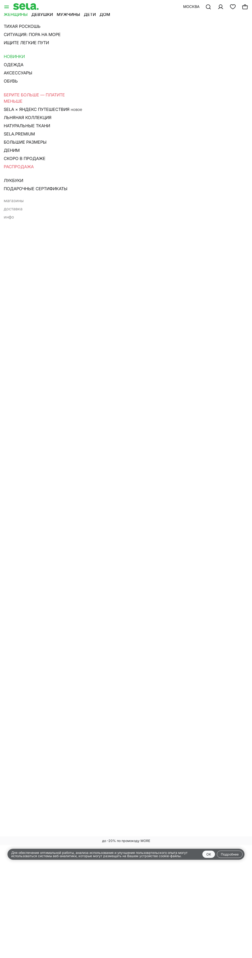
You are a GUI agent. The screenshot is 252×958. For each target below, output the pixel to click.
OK (208, 854)
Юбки (30, 39)
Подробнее (230, 854)
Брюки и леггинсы (215, 33)
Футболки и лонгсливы (86, 33)
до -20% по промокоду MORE (126, 841)
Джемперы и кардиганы (30, 33)
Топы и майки (132, 33)
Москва (191, 6)
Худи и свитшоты (171, 33)
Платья (11, 39)
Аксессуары (74, 39)
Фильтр (14, 52)
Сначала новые (126, 52)
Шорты (48, 39)
